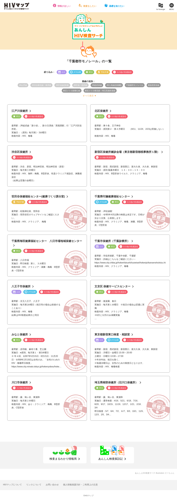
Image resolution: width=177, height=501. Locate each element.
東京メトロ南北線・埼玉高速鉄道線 (100, 91)
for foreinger (160, 9)
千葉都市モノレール (134, 85)
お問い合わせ (52, 484)
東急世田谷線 (153, 85)
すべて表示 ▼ (89, 96)
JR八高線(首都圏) (113, 85)
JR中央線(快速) (62, 85)
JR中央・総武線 (80, 85)
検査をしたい (89, 6)
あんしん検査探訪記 (110, 458)
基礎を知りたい (116, 6)
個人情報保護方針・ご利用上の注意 (80, 484)
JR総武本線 (97, 85)
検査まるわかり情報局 (63, 458)
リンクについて (33, 484)
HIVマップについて (12, 484)
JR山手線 (23, 85)
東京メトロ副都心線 (71, 91)
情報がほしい (64, 6)
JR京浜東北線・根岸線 (41, 85)
